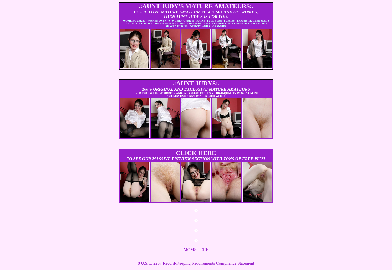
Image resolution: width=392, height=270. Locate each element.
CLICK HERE (196, 152)
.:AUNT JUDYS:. (196, 83)
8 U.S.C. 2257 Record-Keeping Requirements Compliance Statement (196, 263)
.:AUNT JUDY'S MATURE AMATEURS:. (196, 6)
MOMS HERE (196, 249)
